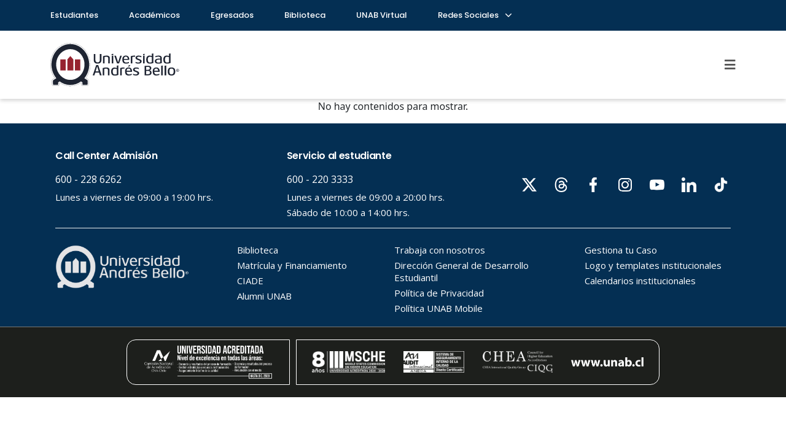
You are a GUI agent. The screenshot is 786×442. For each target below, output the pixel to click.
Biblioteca (304, 15)
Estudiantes (74, 15)
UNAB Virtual (381, 15)
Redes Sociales (474, 15)
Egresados (232, 15)
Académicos (154, 15)
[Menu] (730, 64)
